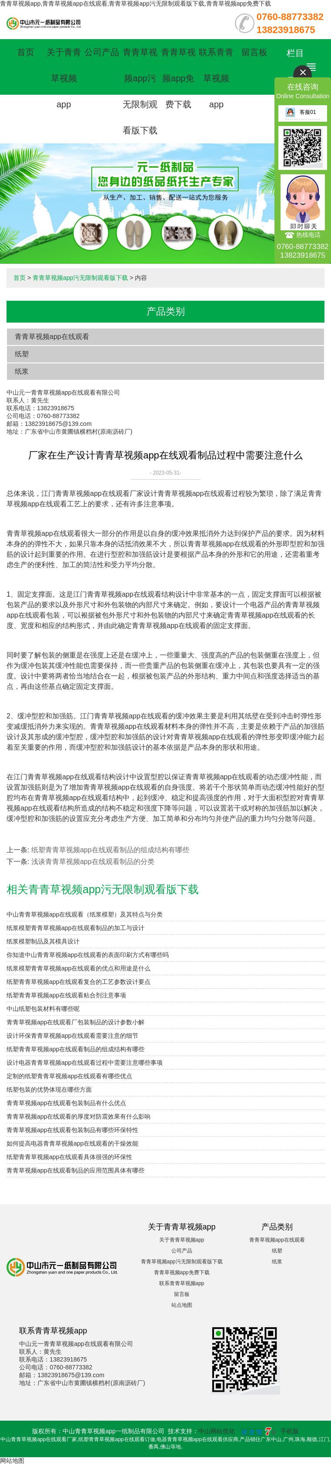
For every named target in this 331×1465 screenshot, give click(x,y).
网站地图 (12, 1460)
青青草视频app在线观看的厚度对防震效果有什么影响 (78, 1116)
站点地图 (181, 1305)
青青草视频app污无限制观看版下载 (80, 277)
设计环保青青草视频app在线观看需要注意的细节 (72, 1035)
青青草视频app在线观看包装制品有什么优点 (66, 1103)
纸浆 (22, 371)
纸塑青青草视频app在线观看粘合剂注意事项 (66, 995)
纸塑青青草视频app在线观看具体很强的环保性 (69, 1156)
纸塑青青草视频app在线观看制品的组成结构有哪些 (110, 850)
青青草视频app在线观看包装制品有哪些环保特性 (72, 1129)
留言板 (254, 52)
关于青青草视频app (64, 78)
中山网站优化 (216, 1431)
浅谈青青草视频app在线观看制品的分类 (92, 861)
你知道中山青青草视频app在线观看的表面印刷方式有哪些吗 (88, 954)
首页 (25, 52)
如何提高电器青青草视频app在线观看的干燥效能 (72, 1143)
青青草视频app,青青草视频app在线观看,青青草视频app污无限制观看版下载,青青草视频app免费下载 (135, 3)
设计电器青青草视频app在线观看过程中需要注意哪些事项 (85, 1062)
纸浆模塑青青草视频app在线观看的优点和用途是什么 (78, 968)
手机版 (290, 1431)
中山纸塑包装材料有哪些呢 (43, 1008)
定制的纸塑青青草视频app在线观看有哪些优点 (69, 1076)
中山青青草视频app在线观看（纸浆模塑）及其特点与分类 (85, 914)
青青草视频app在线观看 (52, 336)
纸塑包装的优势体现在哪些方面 (49, 1089)
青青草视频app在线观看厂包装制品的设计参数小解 (75, 1022)
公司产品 (101, 52)
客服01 (300, 112)
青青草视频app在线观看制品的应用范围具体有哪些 (75, 1170)
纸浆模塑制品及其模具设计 (43, 941)
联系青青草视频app (216, 78)
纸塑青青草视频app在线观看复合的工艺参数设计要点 (78, 981)
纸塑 (22, 354)
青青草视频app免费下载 (178, 78)
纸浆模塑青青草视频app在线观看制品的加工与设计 (75, 927)
